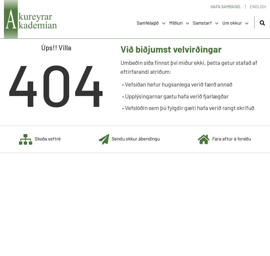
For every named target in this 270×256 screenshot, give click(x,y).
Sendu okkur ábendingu (129, 139)
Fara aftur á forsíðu (224, 139)
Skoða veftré (40, 139)
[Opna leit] (262, 22)
